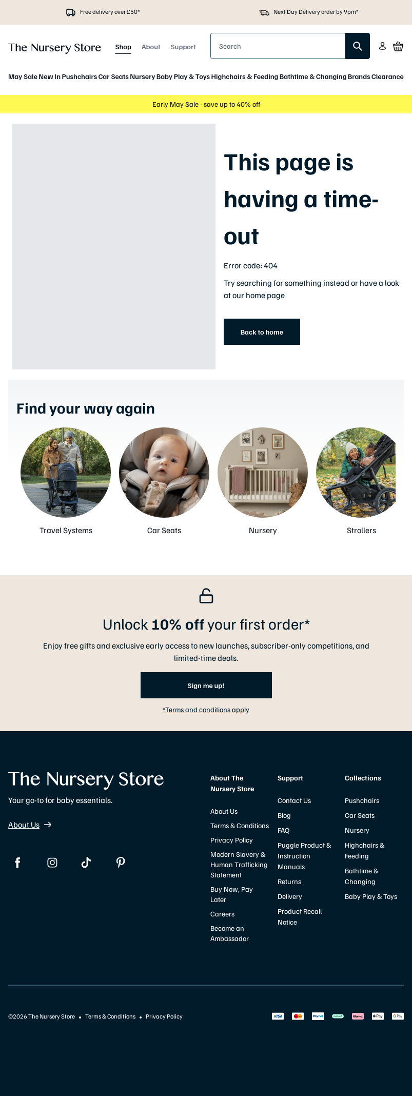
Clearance (387, 76)
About (151, 46)
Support (183, 46)
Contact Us (294, 800)
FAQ (283, 830)
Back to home (262, 331)
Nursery (142, 76)
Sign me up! (206, 685)
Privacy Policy (231, 839)
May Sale (22, 76)
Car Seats (114, 76)
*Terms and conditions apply (206, 709)
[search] (357, 46)
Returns (289, 881)
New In (49, 76)
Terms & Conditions (239, 825)
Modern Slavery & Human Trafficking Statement (239, 864)
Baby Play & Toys (183, 76)
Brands (359, 76)
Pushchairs (79, 76)
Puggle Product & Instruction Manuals (304, 855)
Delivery (290, 896)
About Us (30, 824)
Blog (284, 815)
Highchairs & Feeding (245, 76)
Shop (123, 46)
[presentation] (277, 46)
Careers (222, 913)
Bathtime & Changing (313, 76)
